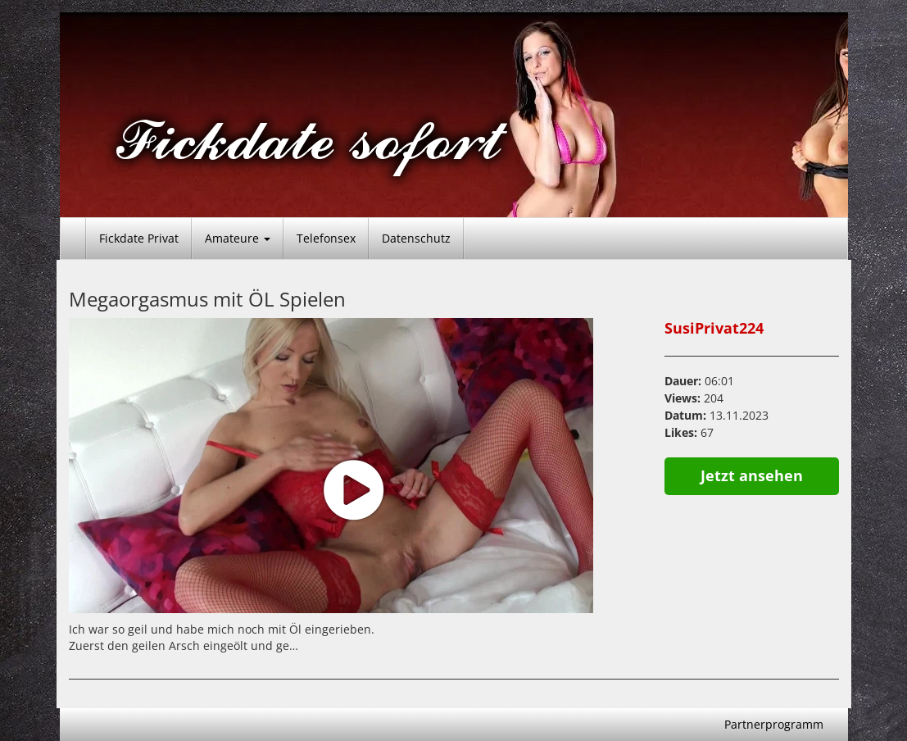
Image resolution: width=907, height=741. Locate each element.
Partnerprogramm (773, 724)
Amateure (237, 238)
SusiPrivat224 (714, 328)
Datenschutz (416, 238)
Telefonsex (326, 238)
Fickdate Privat (139, 238)
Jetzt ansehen (752, 475)
